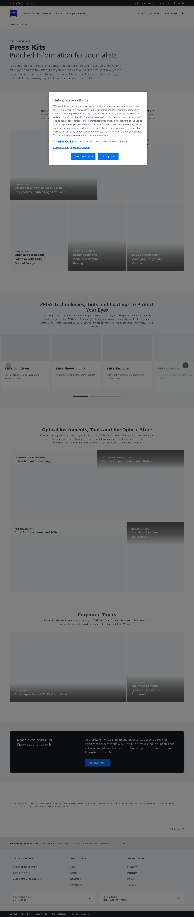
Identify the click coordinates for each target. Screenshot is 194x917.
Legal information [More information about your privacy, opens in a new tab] (80, 147)
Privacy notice (65, 141)
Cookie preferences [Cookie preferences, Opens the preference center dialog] (83, 156)
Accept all (108, 156)
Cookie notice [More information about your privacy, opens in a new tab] (61, 147)
